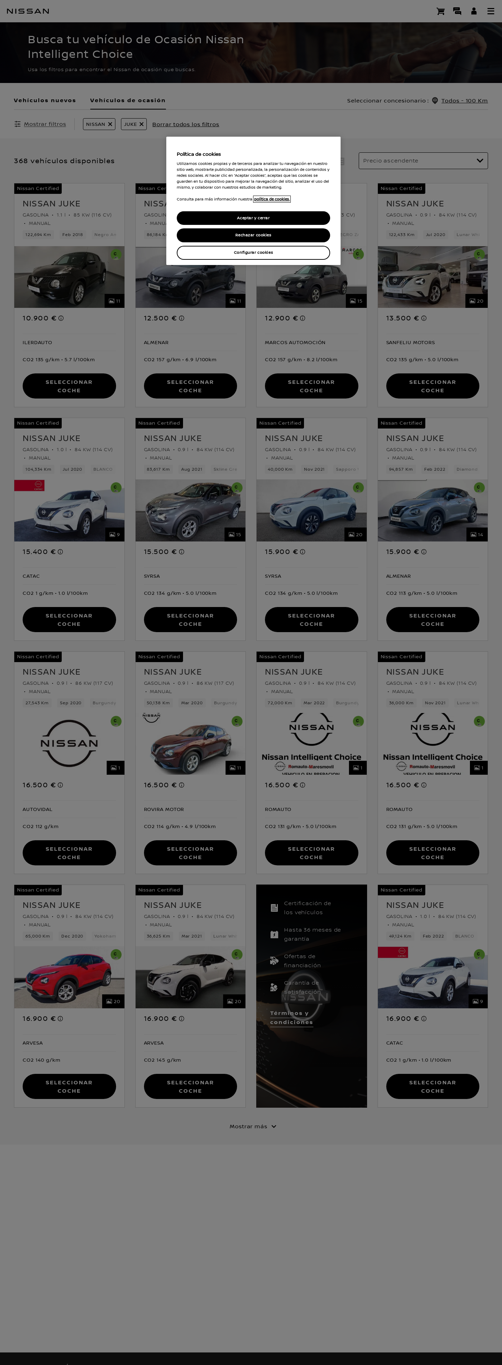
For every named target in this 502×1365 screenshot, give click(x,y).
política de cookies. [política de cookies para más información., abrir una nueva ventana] (272, 199)
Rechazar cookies (253, 235)
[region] (253, 201)
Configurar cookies (253, 252)
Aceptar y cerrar (253, 218)
